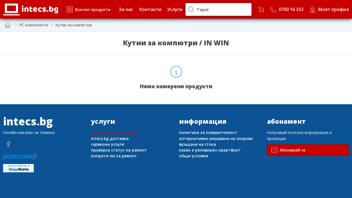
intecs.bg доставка (110, 138)
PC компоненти (33, 25)
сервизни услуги (107, 144)
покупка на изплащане (114, 132)
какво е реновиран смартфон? (209, 150)
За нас (126, 9)
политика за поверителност (208, 132)
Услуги (174, 9)
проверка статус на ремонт (119, 150)
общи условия (193, 155)
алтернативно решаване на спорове (216, 138)
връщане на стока (197, 144)
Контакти (150, 9)
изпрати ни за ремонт (114, 155)
